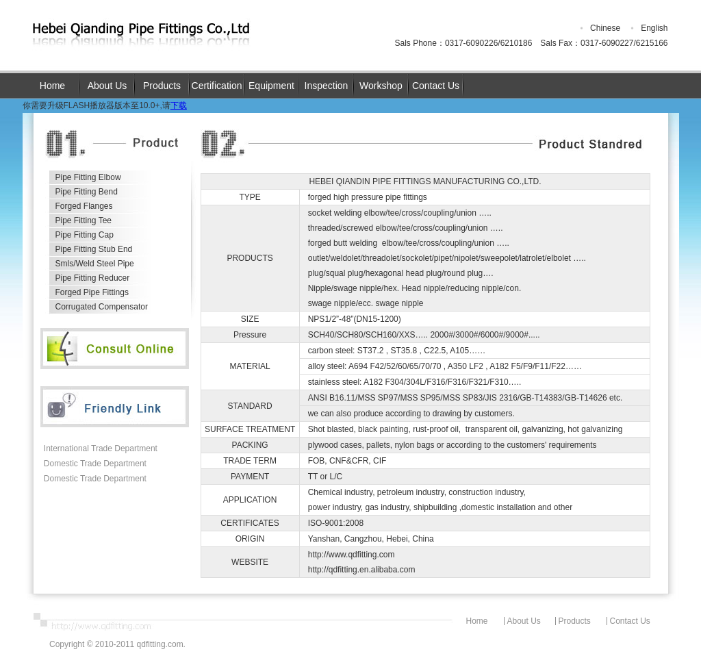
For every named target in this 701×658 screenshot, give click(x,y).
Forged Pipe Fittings (92, 292)
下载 (178, 105)
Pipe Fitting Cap (84, 235)
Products (162, 85)
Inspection (326, 85)
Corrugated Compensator (101, 307)
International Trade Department (100, 448)
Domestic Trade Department (95, 463)
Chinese (605, 28)
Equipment (271, 85)
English (654, 28)
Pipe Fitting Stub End (94, 249)
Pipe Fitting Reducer (92, 278)
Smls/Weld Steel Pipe (94, 263)
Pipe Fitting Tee (83, 220)
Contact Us (435, 85)
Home (52, 85)
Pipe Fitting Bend (86, 192)
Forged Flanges (84, 206)
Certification (217, 85)
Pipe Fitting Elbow (88, 177)
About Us (107, 85)
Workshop (381, 85)
